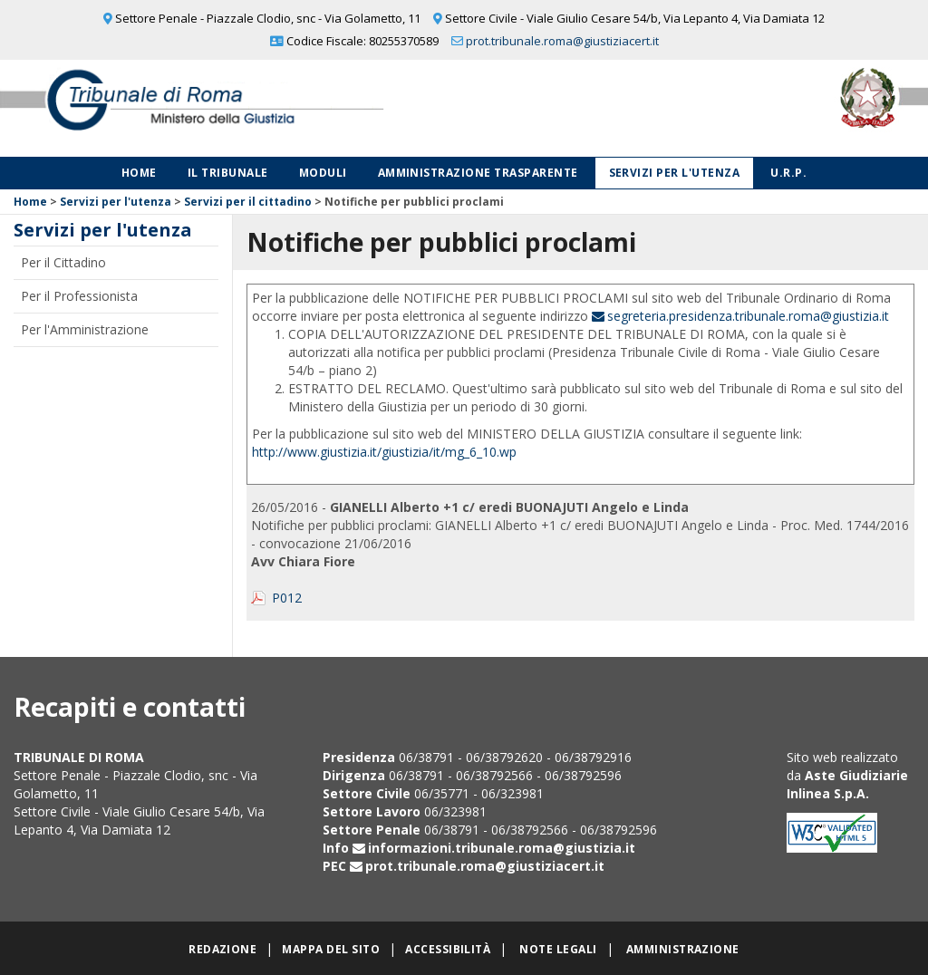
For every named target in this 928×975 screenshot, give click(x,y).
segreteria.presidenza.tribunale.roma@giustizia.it (748, 315)
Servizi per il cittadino (248, 201)
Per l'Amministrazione (85, 329)
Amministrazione (683, 949)
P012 (287, 597)
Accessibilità (447, 949)
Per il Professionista (79, 295)
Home (139, 172)
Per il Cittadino (63, 262)
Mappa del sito (331, 949)
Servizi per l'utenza (674, 172)
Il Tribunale (228, 172)
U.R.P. (788, 172)
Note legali (557, 949)
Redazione (222, 949)
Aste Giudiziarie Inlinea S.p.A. (847, 784)
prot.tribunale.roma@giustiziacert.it (562, 41)
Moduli (323, 172)
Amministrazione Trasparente (478, 172)
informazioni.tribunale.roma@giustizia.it (501, 847)
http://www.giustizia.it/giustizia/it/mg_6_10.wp (384, 451)
